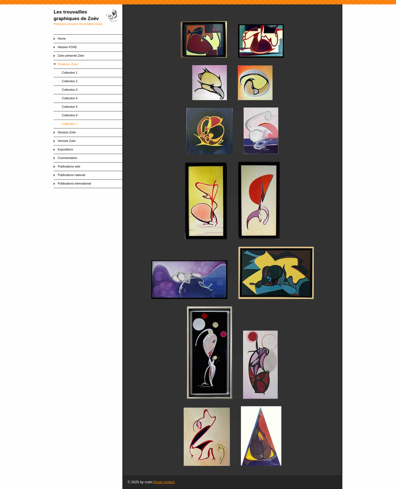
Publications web (69, 166)
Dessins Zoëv (67, 132)
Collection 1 (70, 72)
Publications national (71, 175)
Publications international (74, 183)
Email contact (164, 482)
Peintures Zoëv (68, 64)
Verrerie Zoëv (67, 140)
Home (62, 38)
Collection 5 (70, 106)
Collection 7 (70, 123)
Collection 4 (70, 98)
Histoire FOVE (67, 47)
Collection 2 (70, 81)
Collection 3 (70, 89)
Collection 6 (70, 115)
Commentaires (67, 158)
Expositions (65, 149)
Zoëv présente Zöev (71, 55)
